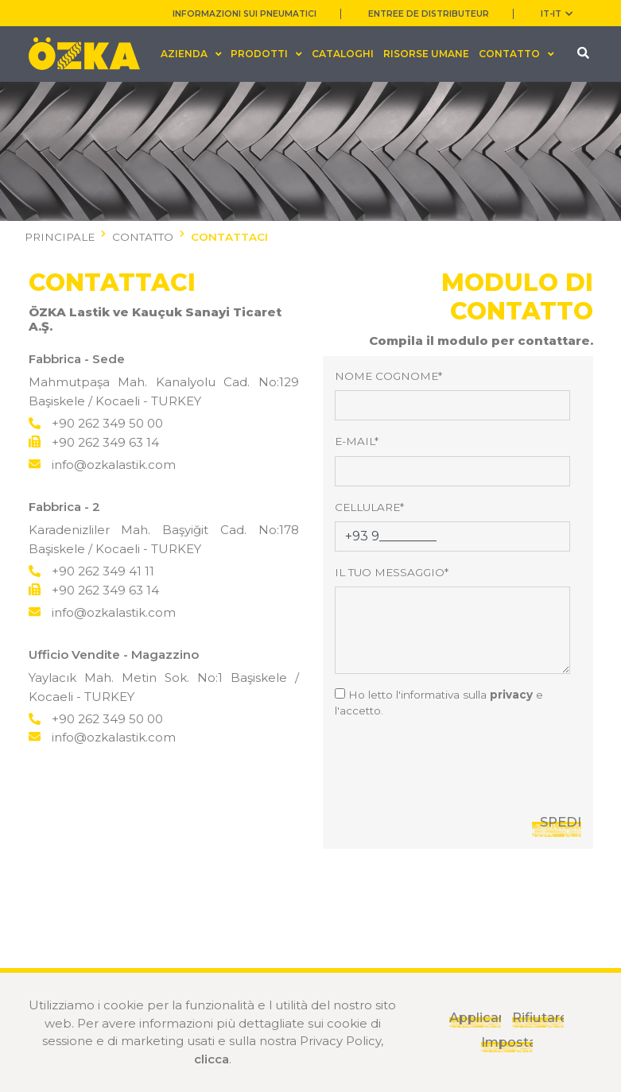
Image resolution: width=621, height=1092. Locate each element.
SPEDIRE (560, 822)
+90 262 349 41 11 (91, 571)
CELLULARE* (369, 507)
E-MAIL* (356, 441)
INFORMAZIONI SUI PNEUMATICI (244, 14)
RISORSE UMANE (426, 54)
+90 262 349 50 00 (96, 423)
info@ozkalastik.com (102, 464)
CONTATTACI (229, 236)
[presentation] (455, 763)
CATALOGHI (343, 54)
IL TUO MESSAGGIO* (391, 572)
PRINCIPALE (60, 236)
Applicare (475, 1017)
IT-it (556, 14)
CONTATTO (142, 236)
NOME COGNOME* (388, 376)
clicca (211, 1059)
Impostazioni (507, 1042)
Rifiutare (538, 1017)
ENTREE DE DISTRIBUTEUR (428, 14)
